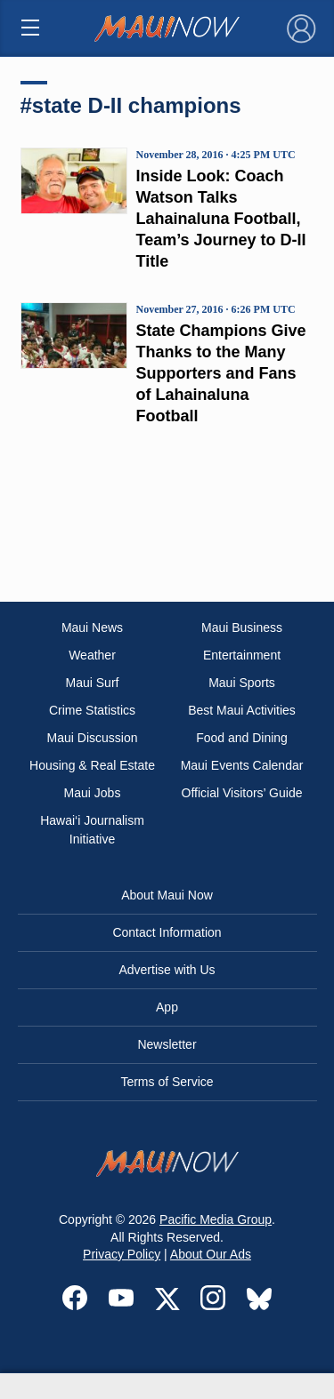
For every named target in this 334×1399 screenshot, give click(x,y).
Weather (92, 655)
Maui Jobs (92, 793)
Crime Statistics (92, 710)
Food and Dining (242, 738)
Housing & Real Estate (92, 765)
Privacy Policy (121, 1254)
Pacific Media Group (215, 1219)
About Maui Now (167, 895)
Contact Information (166, 932)
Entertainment (242, 655)
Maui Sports (241, 683)
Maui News (92, 627)
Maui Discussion (92, 738)
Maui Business (241, 627)
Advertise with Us (166, 970)
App (167, 1007)
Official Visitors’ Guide (242, 793)
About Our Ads (210, 1254)
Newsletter (166, 1044)
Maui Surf (92, 683)
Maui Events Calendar (242, 765)
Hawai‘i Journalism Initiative (92, 829)
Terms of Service (166, 1082)
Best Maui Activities (242, 710)
